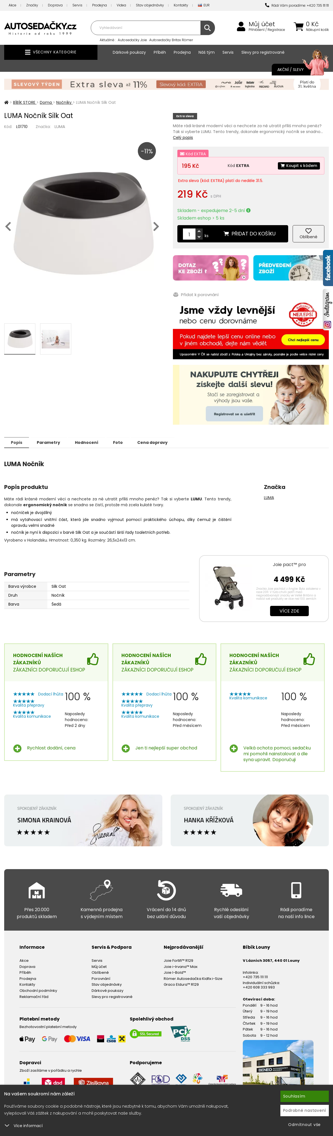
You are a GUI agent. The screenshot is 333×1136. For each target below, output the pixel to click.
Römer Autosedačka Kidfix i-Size (193, 978)
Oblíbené (100, 972)
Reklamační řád (33, 996)
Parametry (50, 442)
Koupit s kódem (298, 165)
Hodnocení (89, 442)
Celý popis (183, 137)
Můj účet (262, 24)
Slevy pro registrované (263, 52)
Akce (12, 5)
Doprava (55, 5)
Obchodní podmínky (38, 990)
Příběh (160, 52)
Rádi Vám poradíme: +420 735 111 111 (297, 5)
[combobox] (152, 28)
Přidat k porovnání (195, 294)
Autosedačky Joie (132, 40)
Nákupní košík (317, 30)
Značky (32, 5)
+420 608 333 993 (259, 987)
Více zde (289, 611)
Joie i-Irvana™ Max (180, 966)
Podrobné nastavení (304, 1110)
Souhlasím (294, 1096)
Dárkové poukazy (129, 52)
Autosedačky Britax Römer (171, 40)
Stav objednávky (150, 5)
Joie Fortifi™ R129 (178, 960)
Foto (122, 442)
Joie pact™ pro (289, 564)
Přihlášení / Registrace (267, 30)
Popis (17, 442)
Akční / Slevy (297, 69)
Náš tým (207, 52)
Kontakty (181, 5)
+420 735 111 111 (255, 976)
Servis (77, 5)
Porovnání (101, 978)
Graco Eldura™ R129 (181, 984)
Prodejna (99, 5)
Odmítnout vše (304, 1124)
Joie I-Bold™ (175, 972)
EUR (204, 5)
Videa (121, 5)
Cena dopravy (158, 442)
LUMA (60, 126)
